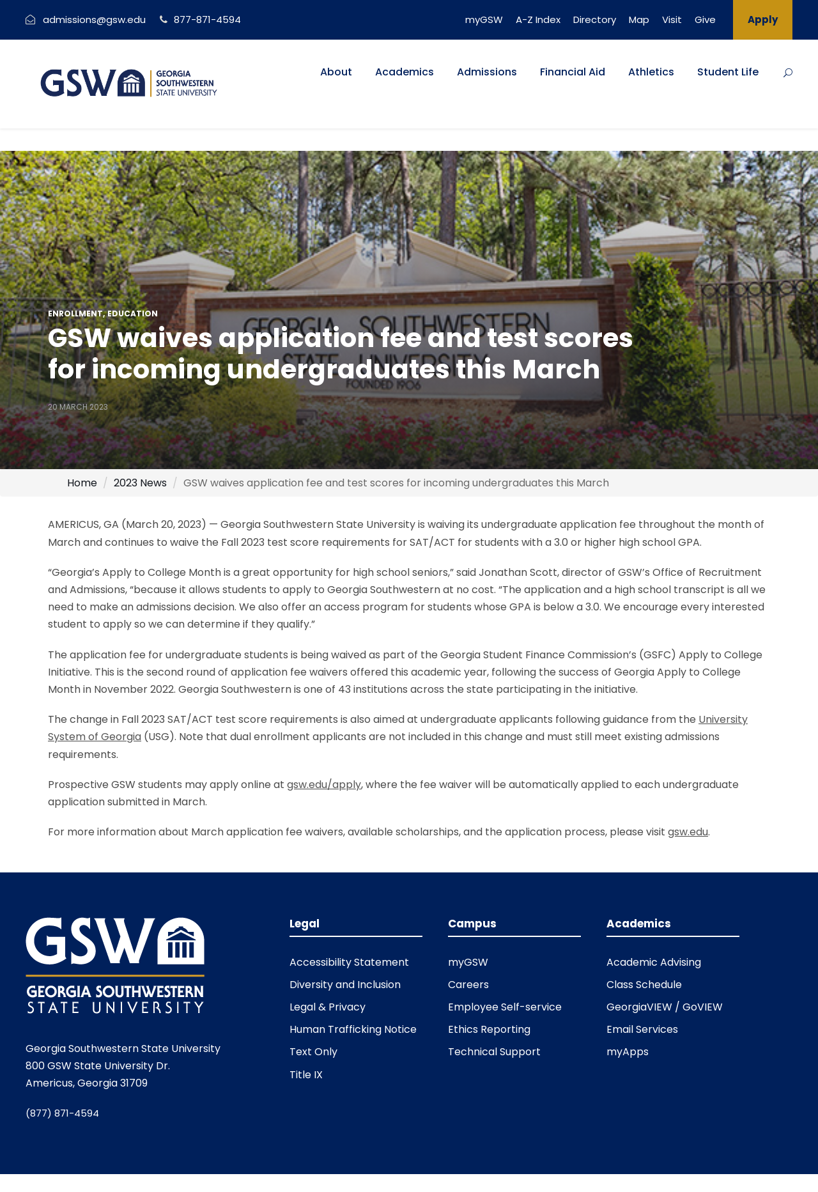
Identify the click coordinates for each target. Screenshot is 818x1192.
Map (639, 19)
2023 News (140, 483)
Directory (594, 19)
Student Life (728, 72)
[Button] (787, 72)
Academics (404, 72)
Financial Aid (572, 72)
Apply (763, 19)
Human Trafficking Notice (353, 1029)
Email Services (642, 1029)
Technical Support (494, 1051)
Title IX (306, 1074)
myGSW (484, 19)
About (336, 72)
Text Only (313, 1051)
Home (82, 483)
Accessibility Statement (349, 962)
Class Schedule (644, 984)
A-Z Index (538, 19)
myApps (627, 1051)
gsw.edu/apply (324, 784)
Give (705, 19)
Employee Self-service (505, 1007)
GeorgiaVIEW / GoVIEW (664, 1007)
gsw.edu (688, 831)
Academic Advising (653, 962)
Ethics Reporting (489, 1029)
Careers (468, 984)
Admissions (487, 72)
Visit (672, 19)
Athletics (651, 72)
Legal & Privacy (327, 1007)
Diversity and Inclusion (345, 984)
